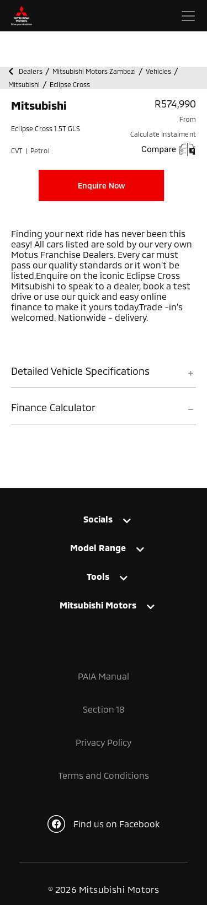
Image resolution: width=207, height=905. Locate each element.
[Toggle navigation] (188, 16)
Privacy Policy (103, 742)
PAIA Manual (103, 676)
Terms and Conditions (103, 775)
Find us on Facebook (103, 824)
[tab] (103, 376)
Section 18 (104, 709)
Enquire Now (101, 185)
